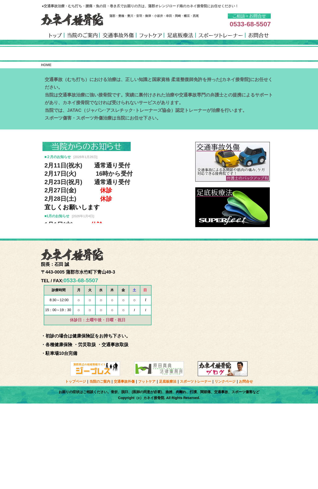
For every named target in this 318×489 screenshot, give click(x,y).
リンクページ (225, 467)
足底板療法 (167, 467)
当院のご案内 (99, 467)
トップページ (75, 467)
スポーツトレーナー (195, 467)
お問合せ (246, 467)
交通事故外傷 (124, 467)
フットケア (147, 467)
